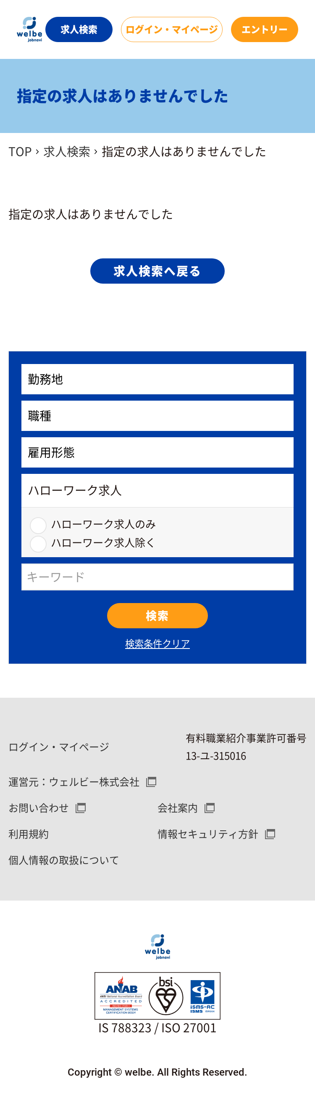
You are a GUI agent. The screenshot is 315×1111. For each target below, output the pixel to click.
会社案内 (178, 808)
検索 (157, 615)
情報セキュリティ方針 (208, 834)
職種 (39, 416)
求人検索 (66, 151)
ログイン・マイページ (58, 747)
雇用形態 (51, 452)
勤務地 (45, 379)
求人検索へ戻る (157, 271)
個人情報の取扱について (63, 860)
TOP (20, 151)
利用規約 (28, 834)
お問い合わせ (38, 808)
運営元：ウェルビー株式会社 (73, 782)
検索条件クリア (157, 644)
